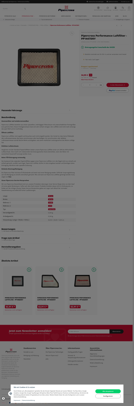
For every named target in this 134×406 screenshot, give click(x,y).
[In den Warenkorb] (129, 401)
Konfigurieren (108, 396)
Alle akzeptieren (108, 391)
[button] (3, 398)
